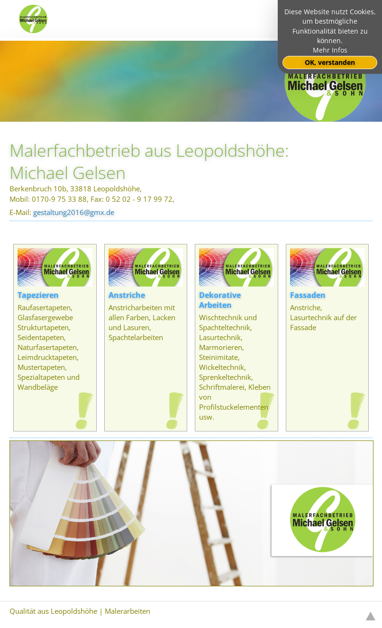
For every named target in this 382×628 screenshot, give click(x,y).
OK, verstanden (330, 62)
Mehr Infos (330, 50)
